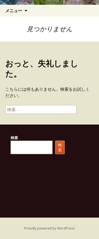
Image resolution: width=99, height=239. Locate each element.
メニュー (13, 10)
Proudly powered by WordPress (49, 228)
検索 (14, 137)
